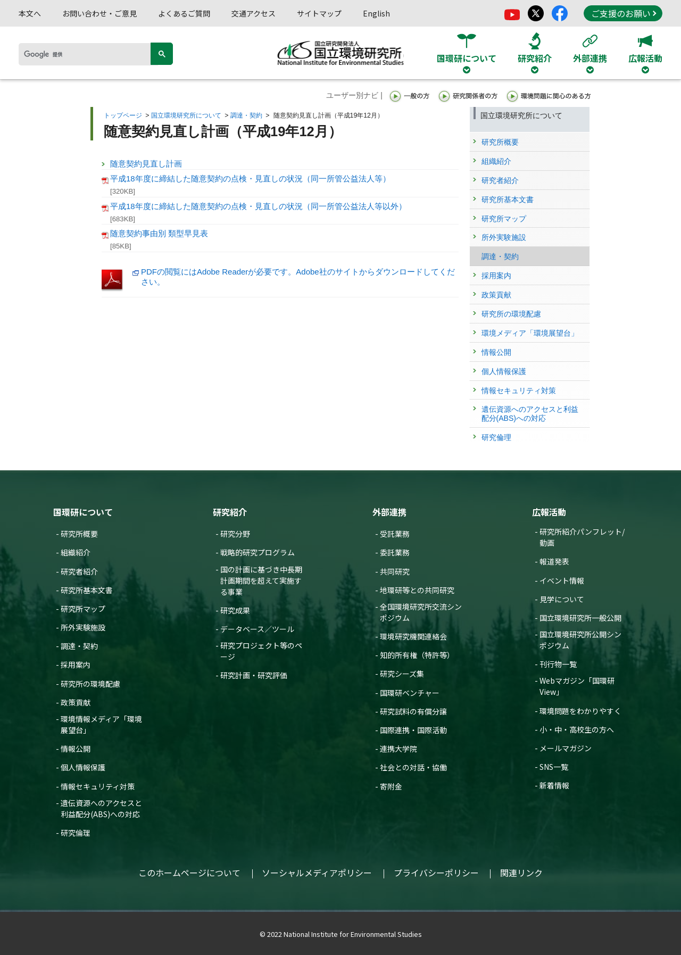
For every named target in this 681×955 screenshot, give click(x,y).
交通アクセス (253, 13)
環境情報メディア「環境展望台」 (101, 724)
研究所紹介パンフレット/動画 (582, 537)
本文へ (30, 13)
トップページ (123, 115)
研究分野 (235, 533)
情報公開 (75, 748)
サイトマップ (319, 13)
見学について (561, 599)
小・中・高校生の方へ (576, 729)
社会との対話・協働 (413, 767)
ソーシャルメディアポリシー (317, 872)
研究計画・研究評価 (253, 675)
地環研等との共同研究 (417, 590)
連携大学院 (398, 748)
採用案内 (75, 664)
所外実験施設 (83, 627)
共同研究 (395, 571)
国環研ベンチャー (409, 692)
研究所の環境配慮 (90, 683)
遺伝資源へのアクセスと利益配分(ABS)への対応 (101, 808)
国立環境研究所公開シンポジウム (580, 640)
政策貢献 (75, 702)
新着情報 (554, 785)
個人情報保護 (83, 767)
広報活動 (549, 511)
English (376, 13)
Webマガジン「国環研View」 (576, 686)
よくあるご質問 (184, 13)
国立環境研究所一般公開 (580, 617)
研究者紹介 (79, 571)
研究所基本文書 (87, 590)
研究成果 (235, 610)
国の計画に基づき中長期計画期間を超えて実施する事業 (261, 580)
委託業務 (395, 552)
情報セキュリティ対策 (98, 786)
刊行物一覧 (558, 664)
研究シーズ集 (402, 673)
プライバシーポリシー (436, 872)
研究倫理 (75, 832)
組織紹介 (75, 552)
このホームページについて (189, 872)
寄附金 (391, 786)
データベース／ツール (257, 629)
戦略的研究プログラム (257, 552)
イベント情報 (561, 580)
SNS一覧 (553, 766)
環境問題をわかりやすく (580, 710)
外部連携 (389, 511)
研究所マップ (83, 608)
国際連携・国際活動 (413, 730)
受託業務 (395, 533)
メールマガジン (565, 748)
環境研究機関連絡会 (413, 636)
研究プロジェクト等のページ (261, 651)
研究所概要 (79, 533)
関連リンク (521, 872)
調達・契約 (246, 115)
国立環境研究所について (186, 115)
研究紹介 (230, 511)
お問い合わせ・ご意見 (99, 13)
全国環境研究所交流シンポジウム (421, 612)
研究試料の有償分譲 (413, 711)
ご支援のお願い (623, 13)
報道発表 (554, 561)
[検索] (88, 54)
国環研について (83, 511)
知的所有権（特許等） (417, 655)
